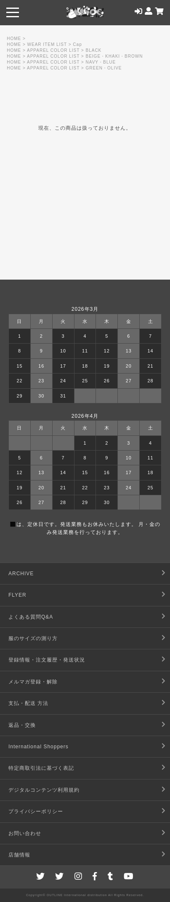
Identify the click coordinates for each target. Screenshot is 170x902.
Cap (77, 44)
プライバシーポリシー (35, 811)
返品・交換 (22, 725)
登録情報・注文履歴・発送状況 (46, 660)
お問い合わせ (24, 833)
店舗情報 (19, 855)
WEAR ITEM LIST (47, 44)
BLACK (94, 50)
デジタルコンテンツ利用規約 (44, 790)
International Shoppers (38, 747)
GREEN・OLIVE (104, 68)
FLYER (17, 595)
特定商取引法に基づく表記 (41, 768)
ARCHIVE (21, 573)
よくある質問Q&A (30, 617)
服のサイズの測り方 (33, 638)
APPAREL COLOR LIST (53, 50)
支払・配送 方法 (28, 703)
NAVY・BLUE (101, 62)
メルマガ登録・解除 (33, 682)
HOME (14, 38)
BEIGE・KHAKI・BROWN (114, 56)
